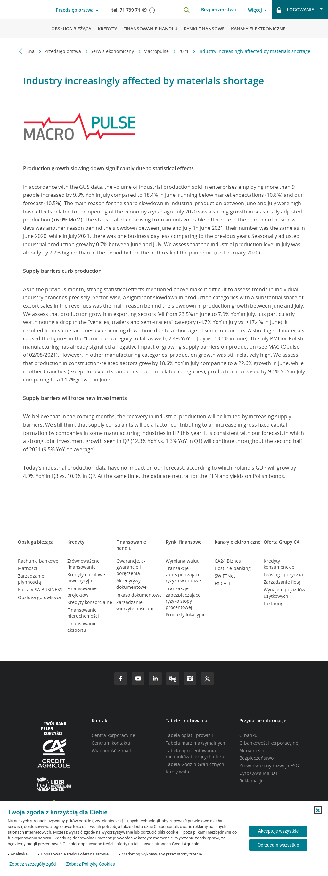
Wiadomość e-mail (111, 750)
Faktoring (273, 603)
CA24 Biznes (228, 561)
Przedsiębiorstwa (63, 51)
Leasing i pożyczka (283, 574)
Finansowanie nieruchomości (83, 613)
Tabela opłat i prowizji (189, 735)
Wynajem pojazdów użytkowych (284, 593)
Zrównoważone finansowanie (83, 564)
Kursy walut (178, 772)
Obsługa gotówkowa (39, 597)
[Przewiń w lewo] (21, 51)
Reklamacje (251, 781)
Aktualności (251, 750)
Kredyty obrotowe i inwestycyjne (87, 577)
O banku (248, 735)
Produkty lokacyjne (186, 615)
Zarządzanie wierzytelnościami (135, 605)
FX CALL (223, 583)
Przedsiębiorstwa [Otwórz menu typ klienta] (75, 10)
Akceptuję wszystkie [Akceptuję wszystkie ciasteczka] (278, 831)
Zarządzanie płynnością (31, 579)
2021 (184, 51)
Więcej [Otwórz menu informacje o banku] (255, 10)
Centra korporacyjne (113, 735)
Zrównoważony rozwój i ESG (269, 766)
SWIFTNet (225, 576)
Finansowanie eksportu (82, 627)
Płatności (27, 568)
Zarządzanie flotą (282, 582)
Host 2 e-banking (233, 568)
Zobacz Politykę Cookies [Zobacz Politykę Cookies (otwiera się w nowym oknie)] (90, 864)
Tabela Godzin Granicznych (195, 764)
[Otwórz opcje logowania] (300, 9)
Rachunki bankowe (38, 561)
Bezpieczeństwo (218, 9)
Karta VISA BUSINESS (40, 590)
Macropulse (157, 51)
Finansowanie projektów (82, 591)
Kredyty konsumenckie (279, 564)
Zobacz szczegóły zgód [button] (32, 864)
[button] (317, 810)
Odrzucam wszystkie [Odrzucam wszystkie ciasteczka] (278, 844)
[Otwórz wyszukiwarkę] (186, 9)
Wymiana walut (182, 561)
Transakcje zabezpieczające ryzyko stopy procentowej (183, 597)
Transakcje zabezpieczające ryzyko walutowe (183, 574)
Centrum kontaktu (111, 743)
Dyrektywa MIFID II (259, 773)
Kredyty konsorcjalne (89, 602)
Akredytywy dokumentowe (131, 584)
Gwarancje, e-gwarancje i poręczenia (130, 567)
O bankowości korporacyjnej (269, 743)
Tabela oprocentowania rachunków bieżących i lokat (196, 753)
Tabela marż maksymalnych (195, 743)
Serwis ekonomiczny (113, 51)
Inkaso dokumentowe (139, 595)
